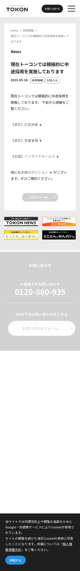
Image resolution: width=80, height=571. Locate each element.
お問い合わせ (52, 8)
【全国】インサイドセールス (33, 156)
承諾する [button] (16, 560)
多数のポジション (34, 172)
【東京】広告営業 (24, 124)
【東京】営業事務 (24, 140)
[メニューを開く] (71, 8)
